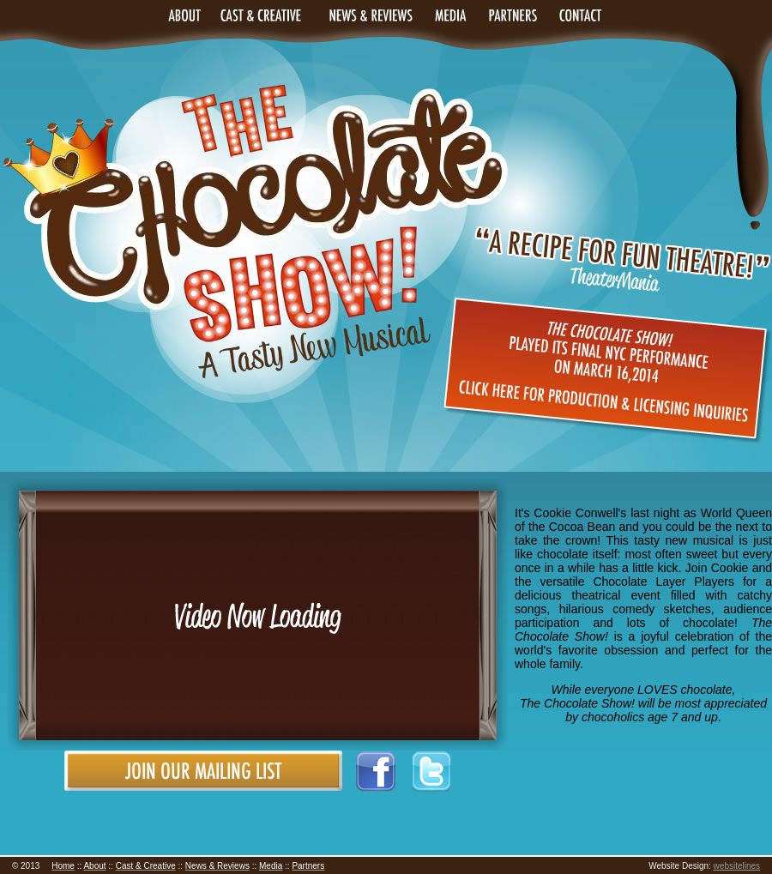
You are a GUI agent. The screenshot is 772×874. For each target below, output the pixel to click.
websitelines (737, 866)
